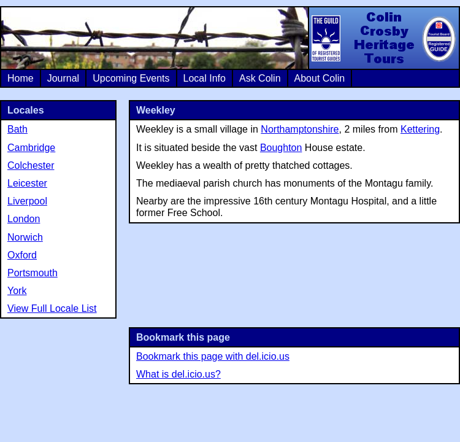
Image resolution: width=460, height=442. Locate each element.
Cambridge (31, 147)
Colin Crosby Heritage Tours (383, 38)
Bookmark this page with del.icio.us (212, 356)
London (23, 219)
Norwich (25, 237)
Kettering (420, 129)
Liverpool (27, 201)
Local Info (204, 78)
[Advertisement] (294, 274)
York (16, 290)
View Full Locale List (52, 308)
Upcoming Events (131, 78)
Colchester (30, 165)
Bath (17, 129)
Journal (63, 78)
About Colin (319, 78)
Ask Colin (260, 78)
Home (20, 78)
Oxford (22, 255)
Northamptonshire (300, 129)
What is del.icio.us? (178, 374)
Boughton (281, 147)
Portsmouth (32, 273)
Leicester (27, 183)
